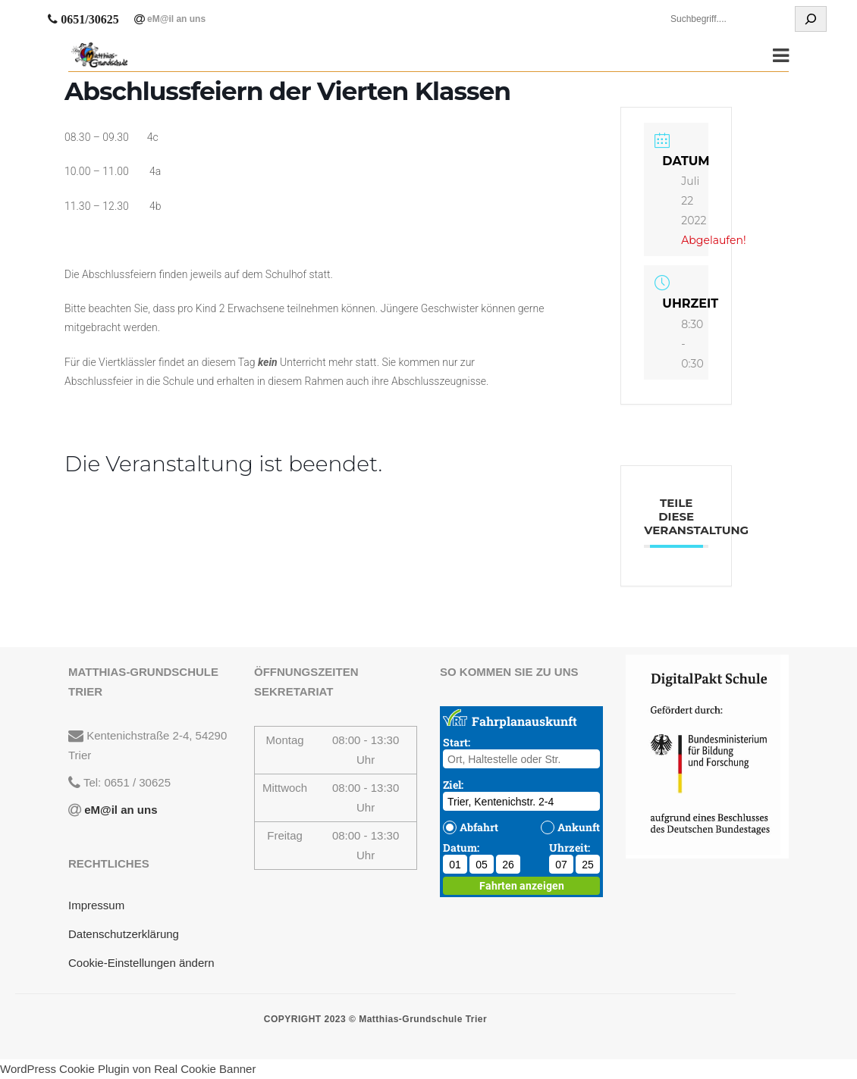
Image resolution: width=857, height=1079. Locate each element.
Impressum (96, 905)
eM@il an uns (175, 19)
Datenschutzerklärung (123, 933)
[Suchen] (811, 19)
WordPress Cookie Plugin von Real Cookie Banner (128, 1068)
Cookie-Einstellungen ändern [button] (141, 962)
